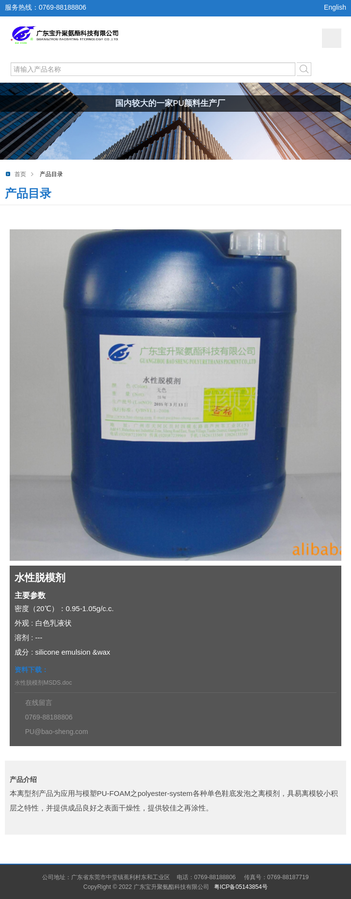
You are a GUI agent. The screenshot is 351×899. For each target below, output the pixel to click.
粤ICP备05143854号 (241, 887)
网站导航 (331, 38)
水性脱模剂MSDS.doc (43, 682)
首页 (20, 174)
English (335, 7)
